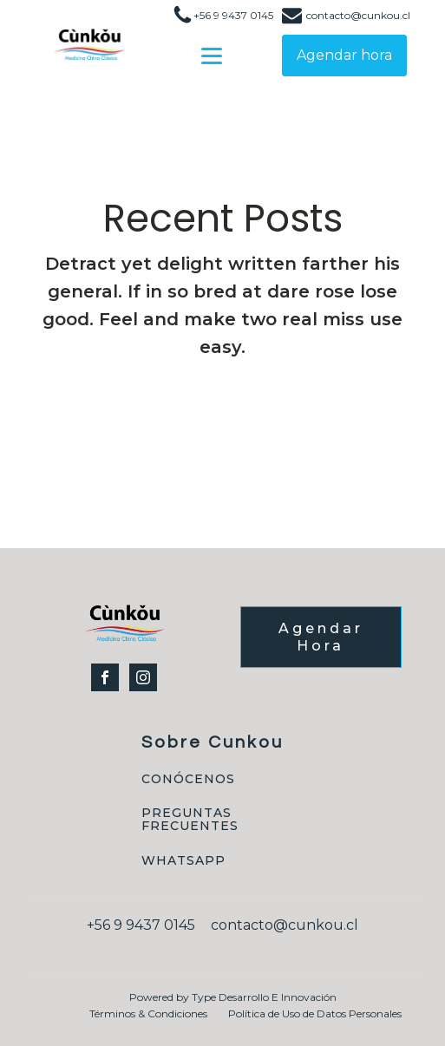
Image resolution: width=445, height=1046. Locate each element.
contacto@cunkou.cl (358, 15)
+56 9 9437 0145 (233, 15)
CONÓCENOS (188, 779)
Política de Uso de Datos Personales (315, 1013)
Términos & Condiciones (148, 1013)
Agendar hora (344, 55)
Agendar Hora (320, 636)
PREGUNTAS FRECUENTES (190, 820)
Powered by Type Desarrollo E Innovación (233, 997)
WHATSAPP (183, 860)
